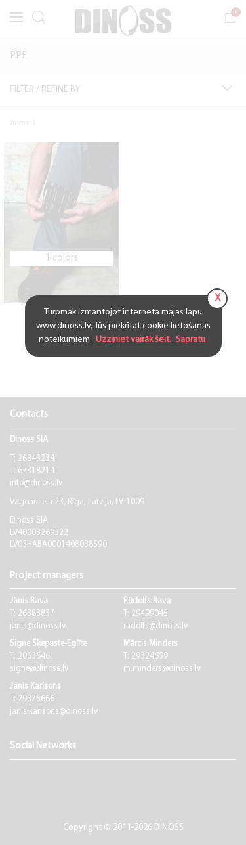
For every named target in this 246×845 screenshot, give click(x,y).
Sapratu (189, 340)
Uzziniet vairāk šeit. (135, 340)
